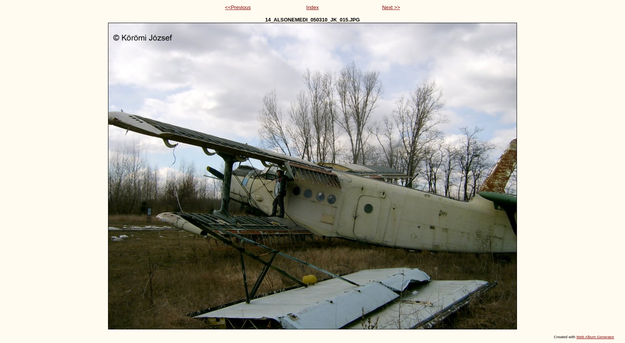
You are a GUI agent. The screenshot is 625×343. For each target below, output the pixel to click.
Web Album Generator (595, 337)
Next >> (391, 7)
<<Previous (238, 7)
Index (312, 7)
